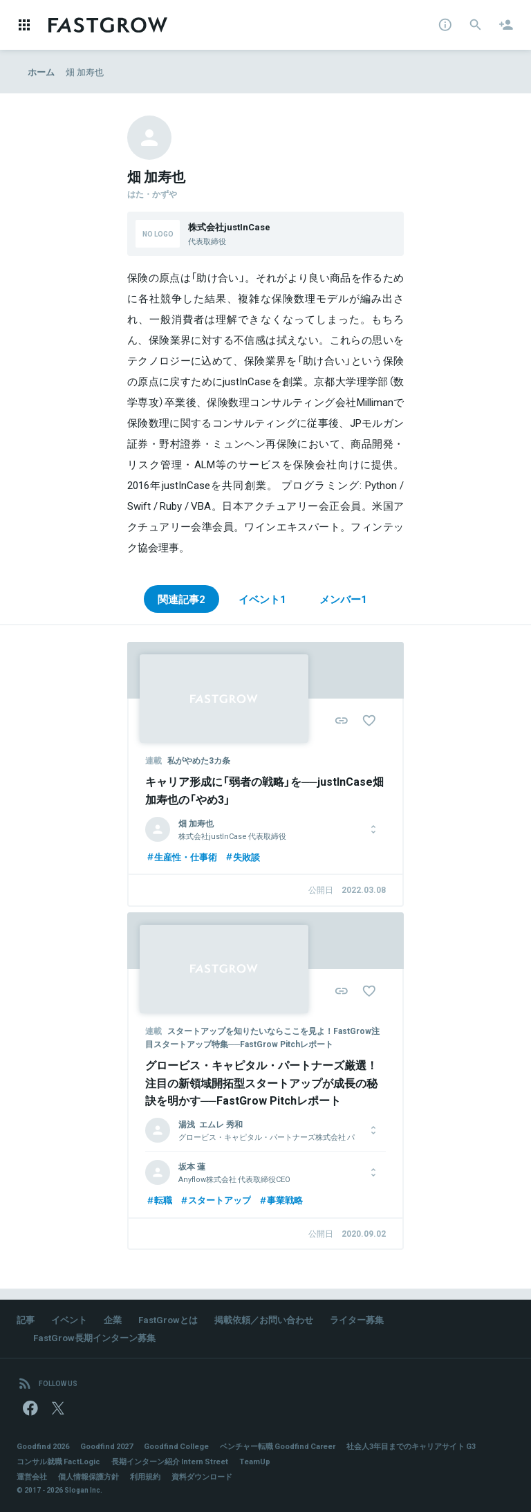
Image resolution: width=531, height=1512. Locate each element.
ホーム (41, 71)
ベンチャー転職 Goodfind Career (277, 1446)
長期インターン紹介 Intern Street (169, 1461)
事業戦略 (280, 1199)
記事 (26, 1319)
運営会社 (32, 1476)
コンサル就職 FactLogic (58, 1461)
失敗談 (242, 856)
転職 (158, 1199)
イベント (69, 1319)
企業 (113, 1319)
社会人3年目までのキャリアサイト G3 (411, 1446)
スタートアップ (215, 1199)
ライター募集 (357, 1319)
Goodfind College (176, 1446)
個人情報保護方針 (88, 1476)
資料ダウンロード (201, 1476)
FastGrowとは (168, 1319)
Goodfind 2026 (43, 1446)
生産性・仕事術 (181, 856)
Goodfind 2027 (106, 1446)
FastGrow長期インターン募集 (94, 1337)
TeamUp (254, 1461)
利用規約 (145, 1476)
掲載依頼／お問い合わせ (263, 1319)
